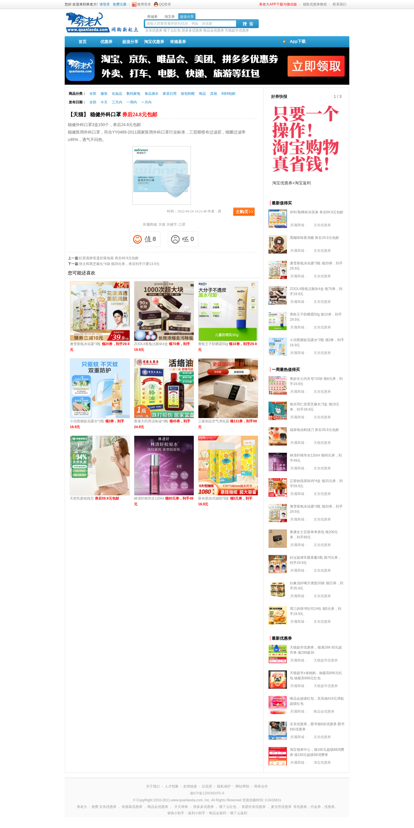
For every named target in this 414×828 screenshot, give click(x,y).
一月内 (146, 102)
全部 (92, 94)
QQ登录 (165, 4)
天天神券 (181, 807)
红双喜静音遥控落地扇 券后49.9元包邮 (109, 258)
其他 (213, 94)
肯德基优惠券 (132, 807)
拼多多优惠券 (192, 30)
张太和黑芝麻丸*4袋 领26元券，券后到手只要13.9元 (119, 264)
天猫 (161, 225)
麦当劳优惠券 (281, 807)
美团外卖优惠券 (253, 807)
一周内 (131, 102)
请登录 (104, 4)
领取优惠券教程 (315, 4)
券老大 (82, 807)
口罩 (182, 225)
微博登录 (144, 4)
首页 (82, 41)
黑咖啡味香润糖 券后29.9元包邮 (314, 238)
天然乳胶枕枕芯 (94, 498)
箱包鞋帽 (188, 94)
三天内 (117, 102)
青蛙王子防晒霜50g (227, 347)
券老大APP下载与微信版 (278, 4)
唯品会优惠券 (213, 30)
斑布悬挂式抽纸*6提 (225, 501)
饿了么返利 (238, 813)
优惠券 (106, 41)
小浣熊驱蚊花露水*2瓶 (97, 424)
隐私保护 (224, 786)
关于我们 (153, 786)
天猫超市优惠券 (237, 30)
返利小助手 (196, 813)
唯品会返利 (217, 813)
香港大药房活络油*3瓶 (162, 424)
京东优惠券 (153, 30)
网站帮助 (242, 786)
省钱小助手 (175, 813)
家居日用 (170, 94)
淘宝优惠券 (154, 41)
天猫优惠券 (322, 443)
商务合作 (261, 786)
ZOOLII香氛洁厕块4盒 (162, 347)
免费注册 (119, 4)
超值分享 (130, 41)
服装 (104, 94)
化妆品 (117, 94)
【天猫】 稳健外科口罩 (112, 114)
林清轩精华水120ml (163, 501)
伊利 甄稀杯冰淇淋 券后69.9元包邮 (316, 212)
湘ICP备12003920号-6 (207, 793)
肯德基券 (178, 41)
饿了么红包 (172, 30)
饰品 (202, 94)
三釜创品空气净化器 (227, 424)
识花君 (207, 786)
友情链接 (190, 786)
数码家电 (133, 94)
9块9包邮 (228, 94)
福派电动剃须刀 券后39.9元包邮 (314, 430)
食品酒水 (151, 94)
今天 (104, 102)
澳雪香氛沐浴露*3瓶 (99, 347)
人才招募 (172, 786)
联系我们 (339, 4)
